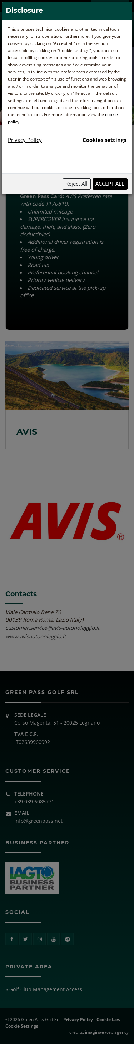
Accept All (109, 183)
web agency (107, 1032)
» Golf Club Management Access (43, 989)
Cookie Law (108, 1020)
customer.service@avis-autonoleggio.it (52, 627)
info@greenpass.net (38, 820)
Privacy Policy (78, 1020)
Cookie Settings (21, 1026)
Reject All (76, 183)
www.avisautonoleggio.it (35, 636)
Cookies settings (104, 139)
